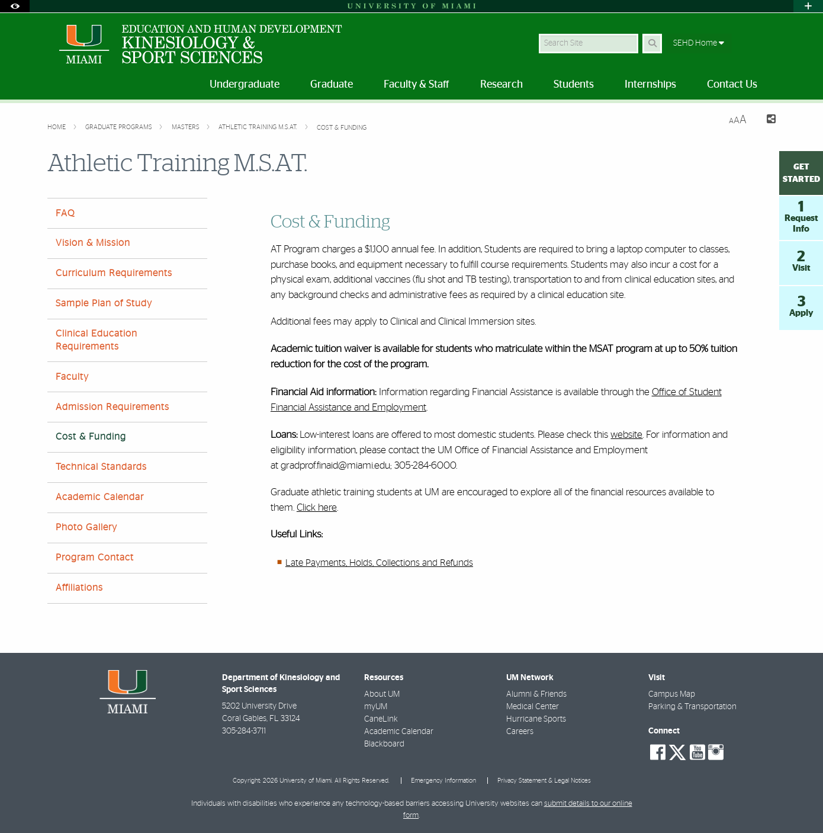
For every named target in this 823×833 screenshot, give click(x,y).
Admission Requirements (112, 407)
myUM (375, 707)
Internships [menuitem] (650, 84)
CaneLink (381, 719)
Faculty (72, 377)
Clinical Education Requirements (96, 340)
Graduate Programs (119, 127)
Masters (186, 127)
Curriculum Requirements (114, 273)
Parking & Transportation (692, 707)
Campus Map (671, 694)
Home (57, 127)
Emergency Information (443, 780)
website (626, 435)
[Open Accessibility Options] (15, 6)
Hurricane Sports (536, 719)
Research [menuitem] (501, 84)
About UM (382, 694)
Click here (317, 507)
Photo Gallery (86, 527)
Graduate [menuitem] (331, 84)
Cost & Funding (342, 127)
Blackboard (384, 744)
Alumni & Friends (536, 694)
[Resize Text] (738, 120)
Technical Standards (101, 467)
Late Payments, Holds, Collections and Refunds (379, 563)
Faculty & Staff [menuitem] (416, 84)
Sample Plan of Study (104, 303)
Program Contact (95, 557)
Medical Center (532, 707)
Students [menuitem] (574, 84)
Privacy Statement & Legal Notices (544, 780)
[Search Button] (652, 43)
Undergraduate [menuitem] (244, 84)
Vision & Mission (93, 243)
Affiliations (79, 587)
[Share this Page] (766, 120)
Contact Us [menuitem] (732, 84)
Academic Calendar (100, 497)
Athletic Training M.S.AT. (258, 127)
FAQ (65, 213)
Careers (519, 732)
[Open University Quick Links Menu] (808, 6)
